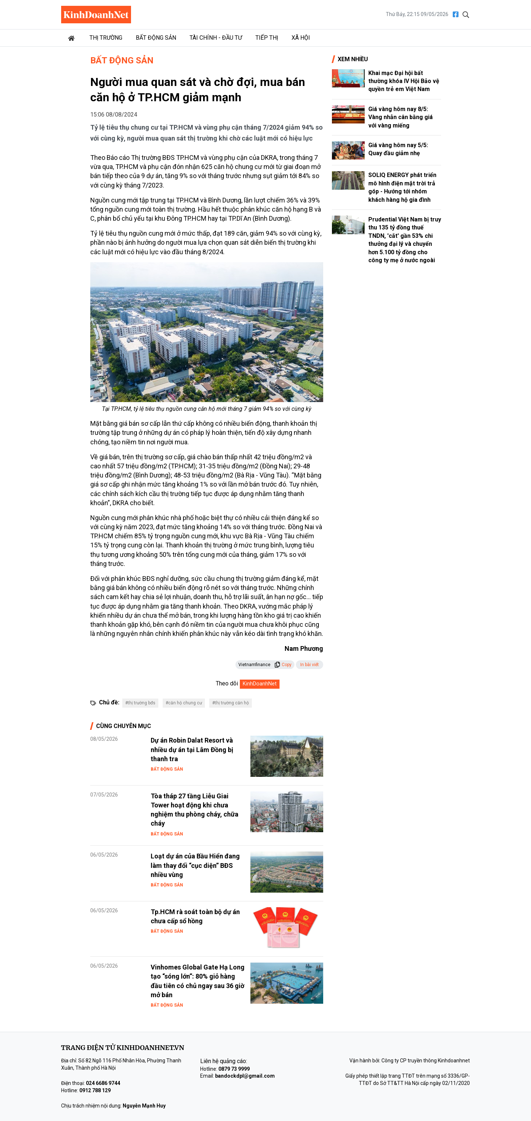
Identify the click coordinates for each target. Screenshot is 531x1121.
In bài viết (309, 664)
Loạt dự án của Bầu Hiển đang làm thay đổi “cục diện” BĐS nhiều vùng (195, 865)
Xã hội (301, 37)
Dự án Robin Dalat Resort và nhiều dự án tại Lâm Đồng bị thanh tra (192, 749)
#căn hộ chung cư (184, 702)
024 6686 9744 (103, 1083)
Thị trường (106, 37)
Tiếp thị (266, 37)
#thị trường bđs (140, 702)
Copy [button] (283, 664)
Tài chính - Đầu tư (216, 37)
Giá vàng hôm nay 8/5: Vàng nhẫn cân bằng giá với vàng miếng (400, 117)
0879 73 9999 (234, 1069)
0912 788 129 (95, 1090)
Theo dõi (227, 683)
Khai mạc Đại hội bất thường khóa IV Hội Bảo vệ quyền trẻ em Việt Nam (403, 81)
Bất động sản (156, 37)
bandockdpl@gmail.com (245, 1076)
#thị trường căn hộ (230, 702)
